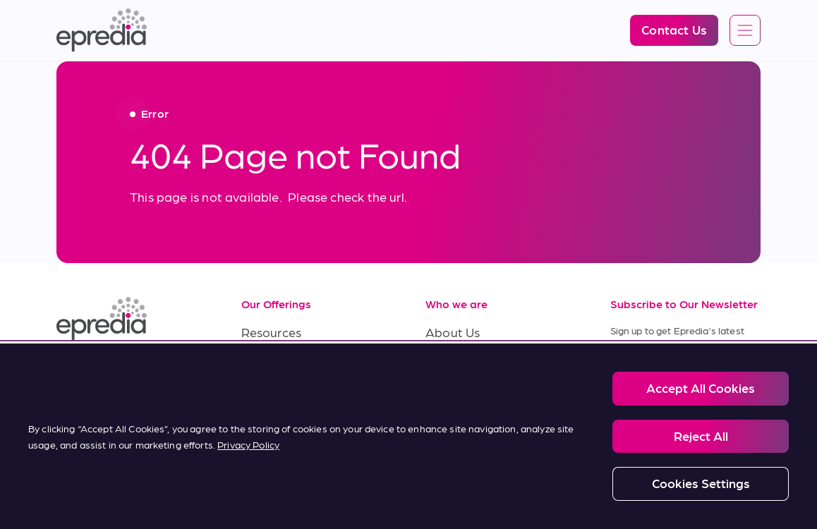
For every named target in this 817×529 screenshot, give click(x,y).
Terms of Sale (280, 394)
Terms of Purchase (295, 426)
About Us (452, 331)
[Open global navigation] (745, 31)
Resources (271, 331)
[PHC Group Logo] (79, 487)
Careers (448, 362)
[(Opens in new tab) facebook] (104, 371)
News (441, 394)
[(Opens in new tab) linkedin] (70, 371)
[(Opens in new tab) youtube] (138, 371)
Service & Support (293, 362)
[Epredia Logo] (101, 30)
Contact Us (458, 426)
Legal (114, 486)
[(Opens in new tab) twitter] (172, 371)
